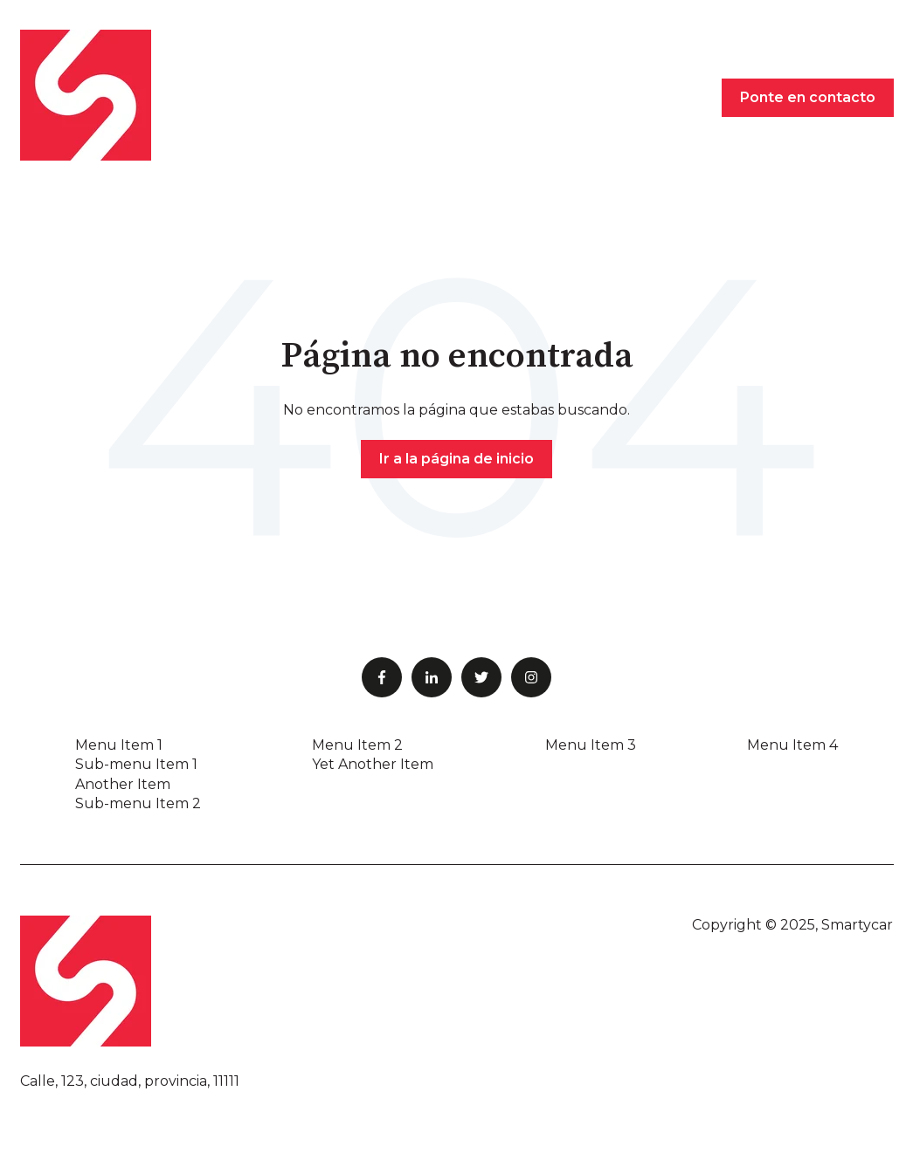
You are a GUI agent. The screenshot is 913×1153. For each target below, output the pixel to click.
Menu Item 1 (119, 745)
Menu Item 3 (590, 745)
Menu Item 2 (357, 745)
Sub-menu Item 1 (136, 764)
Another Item (122, 784)
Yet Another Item (372, 764)
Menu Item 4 (792, 745)
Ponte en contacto (807, 97)
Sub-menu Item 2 (138, 803)
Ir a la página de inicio (456, 458)
